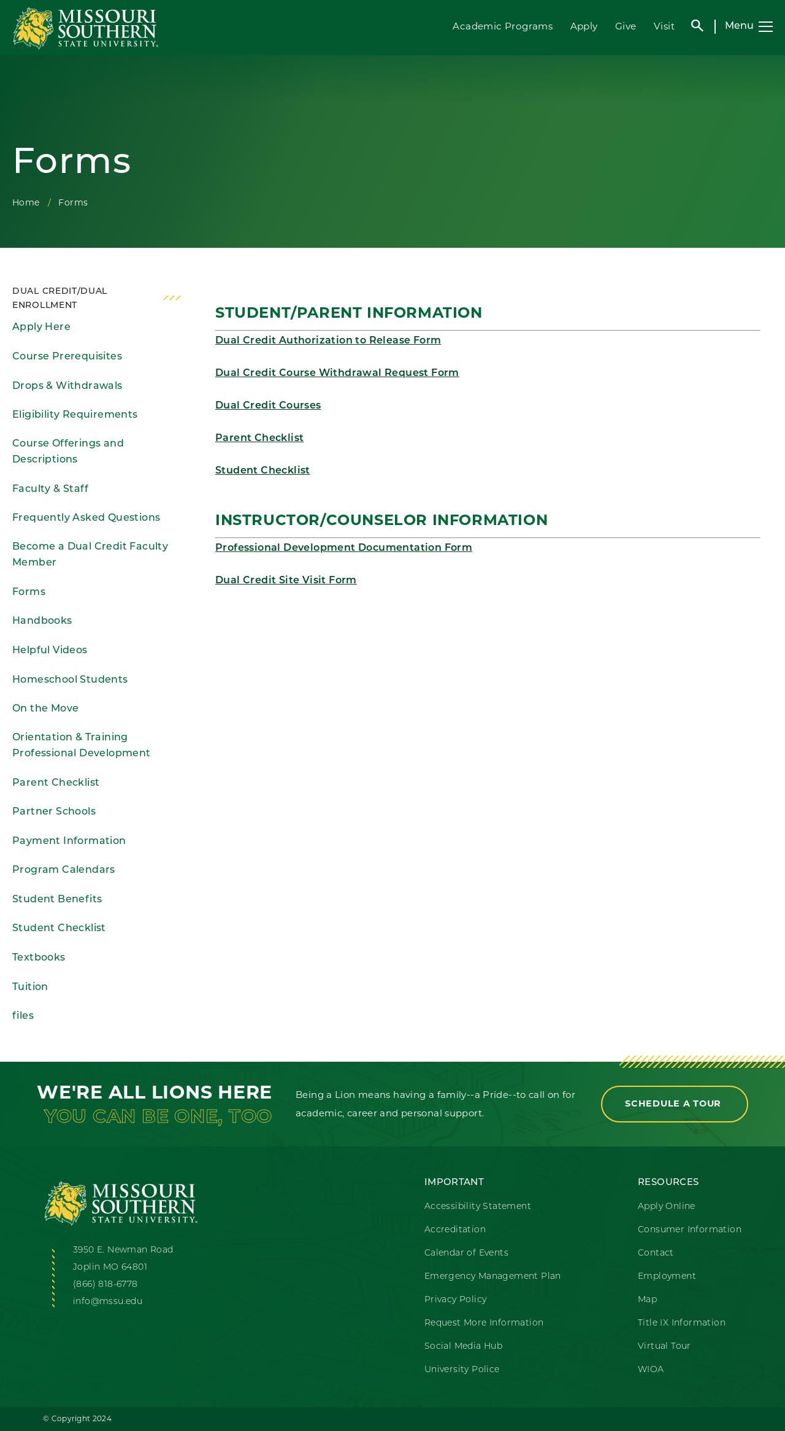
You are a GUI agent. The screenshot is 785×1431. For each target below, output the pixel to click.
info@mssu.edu (107, 1301)
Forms (28, 592)
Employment (667, 1276)
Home (26, 202)
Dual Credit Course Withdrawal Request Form (337, 373)
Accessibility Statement (477, 1206)
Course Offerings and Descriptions (68, 452)
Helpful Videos (50, 651)
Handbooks (42, 621)
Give (626, 26)
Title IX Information (682, 1323)
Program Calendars (63, 870)
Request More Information (484, 1323)
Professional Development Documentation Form (343, 548)
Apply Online (666, 1206)
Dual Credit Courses (268, 406)
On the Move (45, 709)
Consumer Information (689, 1230)
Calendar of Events (466, 1253)
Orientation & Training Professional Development (81, 746)
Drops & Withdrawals (67, 386)
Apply (584, 26)
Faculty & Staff (50, 489)
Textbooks (39, 958)
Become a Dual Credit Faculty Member (90, 555)
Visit (664, 26)
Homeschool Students (70, 680)
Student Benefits (57, 900)
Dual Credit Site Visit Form (286, 581)
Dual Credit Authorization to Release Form (328, 341)
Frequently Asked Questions (86, 518)
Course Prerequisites (67, 357)
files (23, 1016)
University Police (462, 1370)
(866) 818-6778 (105, 1284)
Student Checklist (59, 929)
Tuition (30, 987)
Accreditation (455, 1230)
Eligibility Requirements (75, 415)
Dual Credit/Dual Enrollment (59, 298)
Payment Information (69, 841)
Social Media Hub (463, 1346)
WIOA (651, 1370)
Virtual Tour (664, 1346)
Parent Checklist (55, 783)
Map (647, 1300)
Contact (656, 1253)
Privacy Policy (455, 1300)
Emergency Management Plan (492, 1276)
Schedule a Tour (674, 1103)
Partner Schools (54, 812)
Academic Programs (503, 26)
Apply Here (41, 327)
